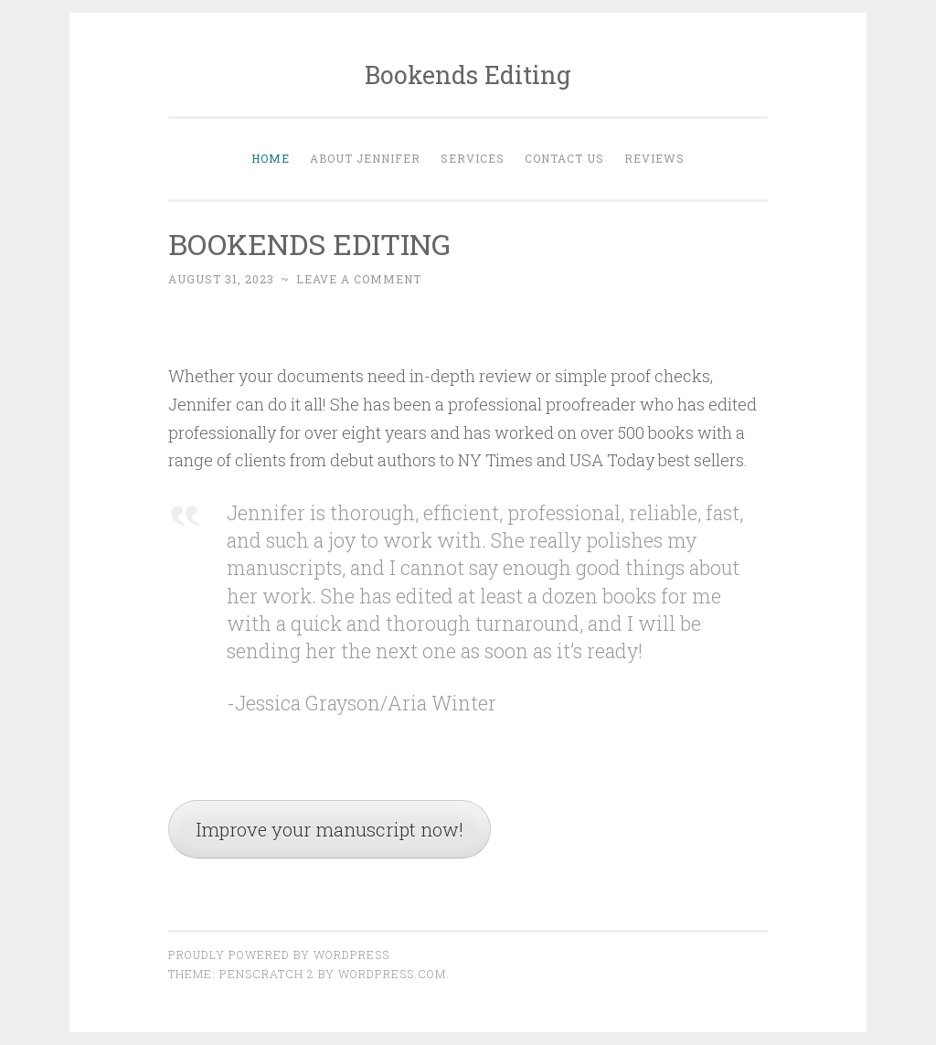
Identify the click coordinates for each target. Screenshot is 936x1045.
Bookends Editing (468, 75)
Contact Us (564, 158)
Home (270, 158)
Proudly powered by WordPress (278, 954)
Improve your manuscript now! (329, 829)
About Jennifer (365, 158)
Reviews (654, 158)
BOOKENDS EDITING (309, 243)
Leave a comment (358, 279)
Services (473, 158)
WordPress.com (392, 973)
